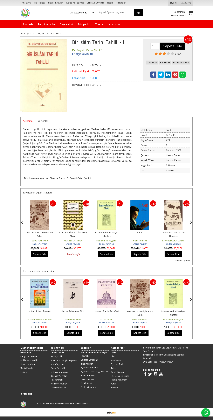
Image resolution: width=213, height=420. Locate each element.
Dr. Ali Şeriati (106, 319)
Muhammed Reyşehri (106, 240)
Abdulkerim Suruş (73, 319)
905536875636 (166, 361)
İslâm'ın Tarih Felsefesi (106, 311)
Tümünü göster (182, 260)
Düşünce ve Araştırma (36, 178)
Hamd (140, 232)
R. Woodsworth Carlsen (173, 240)
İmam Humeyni (140, 240)
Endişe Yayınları (39, 243)
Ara (138, 13)
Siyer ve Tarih (57, 178)
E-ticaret (102, 412)
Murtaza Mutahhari (73, 240)
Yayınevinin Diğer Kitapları (37, 192)
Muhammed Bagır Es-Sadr (39, 319)
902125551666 (150, 361)
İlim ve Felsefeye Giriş (73, 311)
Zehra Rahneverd (40, 240)
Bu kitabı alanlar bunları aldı (38, 271)
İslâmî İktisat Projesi (39, 311)
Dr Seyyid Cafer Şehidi (79, 178)
